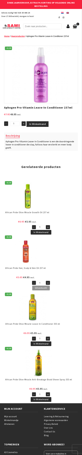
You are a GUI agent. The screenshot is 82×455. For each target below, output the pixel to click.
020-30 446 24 (24, 12)
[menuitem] (62, 13)
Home (6, 36)
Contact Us (49, 431)
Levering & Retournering (56, 416)
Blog (46, 435)
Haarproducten (18, 36)
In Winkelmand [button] (40, 232)
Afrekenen (9, 424)
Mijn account (10, 416)
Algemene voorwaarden (56, 420)
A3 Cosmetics (11, 452)
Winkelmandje (11, 420)
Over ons (48, 427)
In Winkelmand (37, 124)
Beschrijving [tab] (13, 136)
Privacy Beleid (51, 424)
